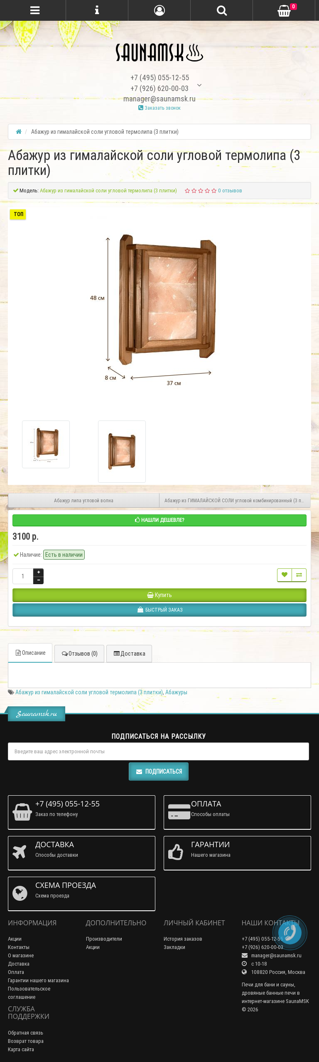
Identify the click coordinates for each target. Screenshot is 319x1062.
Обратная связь (25, 1032)
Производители (104, 938)
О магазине (21, 955)
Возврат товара (26, 1041)
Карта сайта (21, 1049)
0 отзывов (230, 190)
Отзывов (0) (79, 653)
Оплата (16, 972)
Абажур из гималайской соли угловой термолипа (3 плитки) (89, 692)
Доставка (129, 653)
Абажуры (176, 692)
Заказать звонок (159, 108)
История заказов (183, 938)
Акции (15, 938)
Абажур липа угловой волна (83, 500)
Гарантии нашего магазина (38, 980)
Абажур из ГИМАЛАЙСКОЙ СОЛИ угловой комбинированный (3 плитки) (237, 500)
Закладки (174, 947)
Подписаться (158, 771)
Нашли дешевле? (159, 520)
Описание (30, 652)
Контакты (18, 947)
